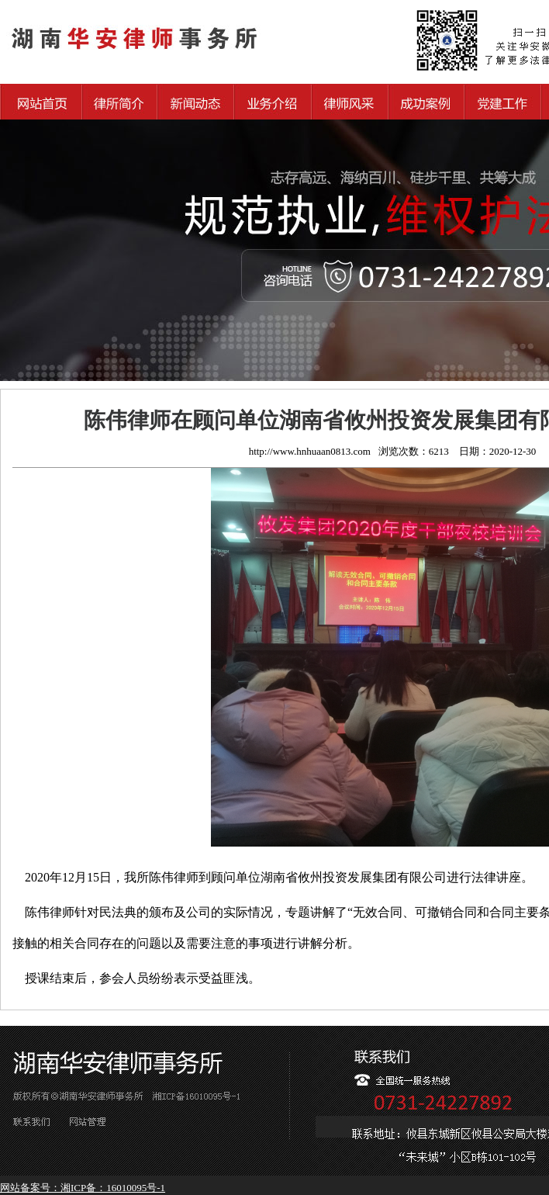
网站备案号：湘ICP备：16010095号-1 (82, 1187)
